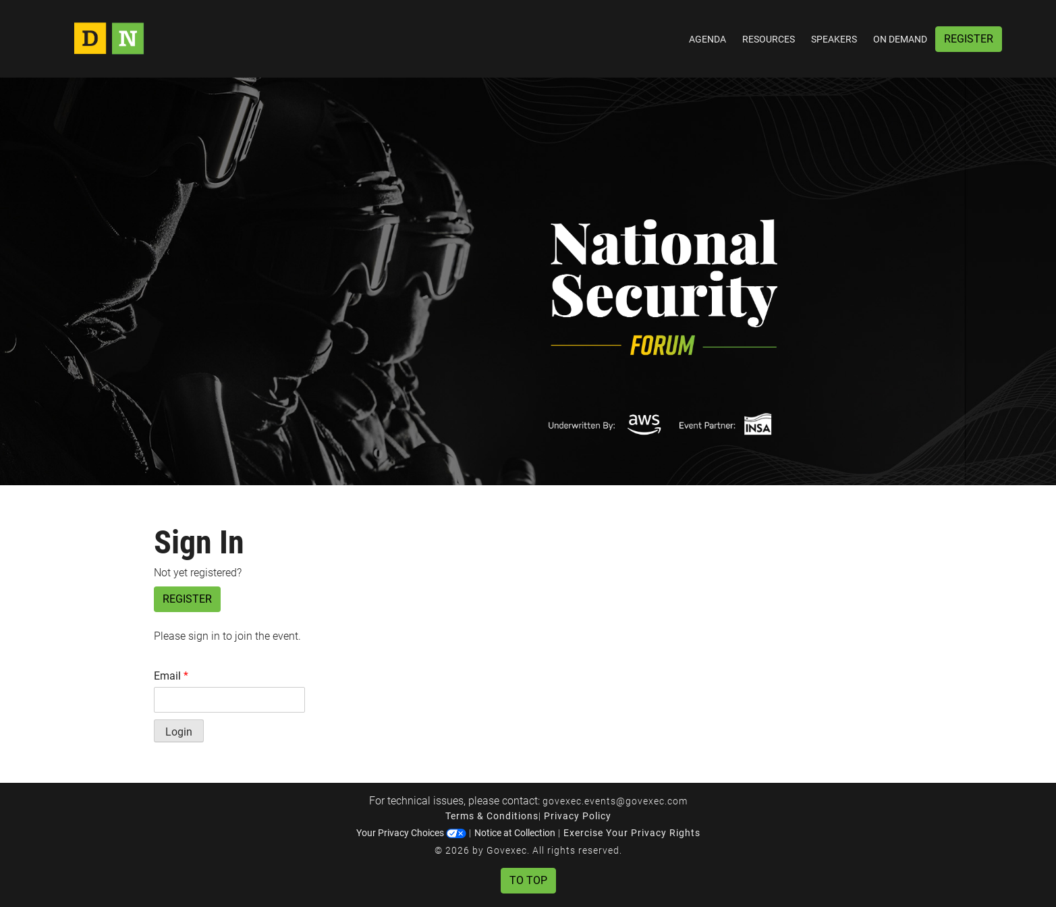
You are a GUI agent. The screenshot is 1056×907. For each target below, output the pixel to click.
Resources (768, 39)
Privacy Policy (577, 815)
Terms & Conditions (491, 815)
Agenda (707, 39)
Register (968, 38)
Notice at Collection (514, 832)
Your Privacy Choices (411, 832)
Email (171, 675)
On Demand (900, 39)
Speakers (834, 39)
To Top (528, 880)
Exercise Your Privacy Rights (631, 832)
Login (178, 731)
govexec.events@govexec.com (615, 801)
